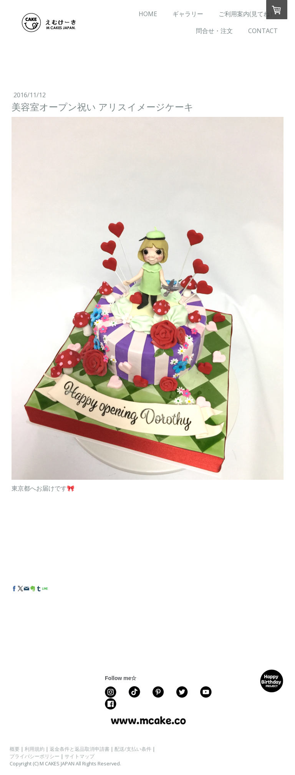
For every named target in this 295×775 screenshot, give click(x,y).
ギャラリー (187, 14)
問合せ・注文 (214, 31)
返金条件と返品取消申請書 (79, 748)
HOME (148, 14)
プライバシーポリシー (35, 756)
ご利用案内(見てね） (247, 14)
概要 (15, 748)
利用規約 (35, 748)
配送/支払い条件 (132, 748)
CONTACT (263, 31)
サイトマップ (79, 756)
